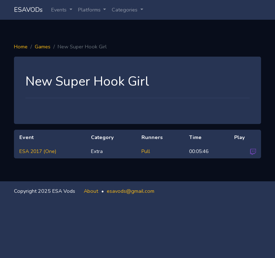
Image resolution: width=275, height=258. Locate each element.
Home (21, 46)
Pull (145, 151)
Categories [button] (125, 9)
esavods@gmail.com (130, 191)
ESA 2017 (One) (37, 151)
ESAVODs (28, 9)
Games (42, 46)
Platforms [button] (90, 9)
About (91, 191)
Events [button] (59, 9)
